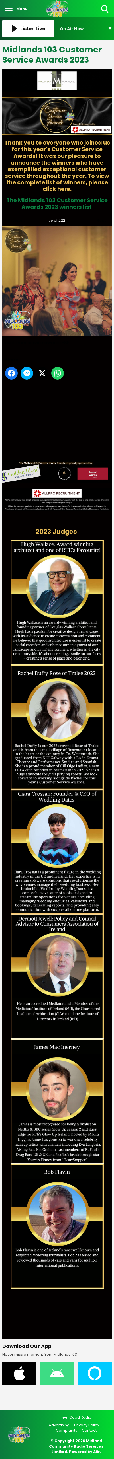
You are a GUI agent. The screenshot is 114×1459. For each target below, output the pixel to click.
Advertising (59, 1425)
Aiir (96, 1451)
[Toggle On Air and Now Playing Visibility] (86, 28)
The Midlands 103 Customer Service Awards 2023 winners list (57, 204)
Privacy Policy (86, 1425)
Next (98, 219)
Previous (14, 219)
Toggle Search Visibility (105, 9)
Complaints (66, 1430)
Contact (89, 1430)
